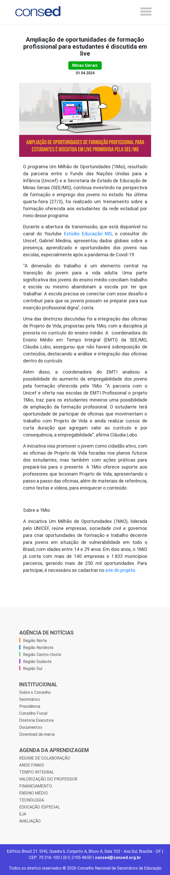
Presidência (29, 706)
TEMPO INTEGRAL (36, 772)
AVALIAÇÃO (30, 820)
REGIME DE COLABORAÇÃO (44, 758)
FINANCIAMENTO (35, 786)
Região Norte (35, 640)
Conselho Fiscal (33, 713)
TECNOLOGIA (31, 800)
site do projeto (120, 570)
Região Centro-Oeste (42, 654)
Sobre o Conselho (35, 692)
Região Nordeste (38, 647)
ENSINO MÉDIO (33, 793)
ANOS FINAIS (31, 765)
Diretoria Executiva (36, 720)
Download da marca (37, 734)
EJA (22, 813)
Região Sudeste (37, 661)
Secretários (29, 699)
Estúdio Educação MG (88, 234)
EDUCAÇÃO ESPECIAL (39, 807)
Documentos (30, 727)
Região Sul (32, 668)
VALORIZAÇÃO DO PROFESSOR (48, 779)
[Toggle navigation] (146, 11)
